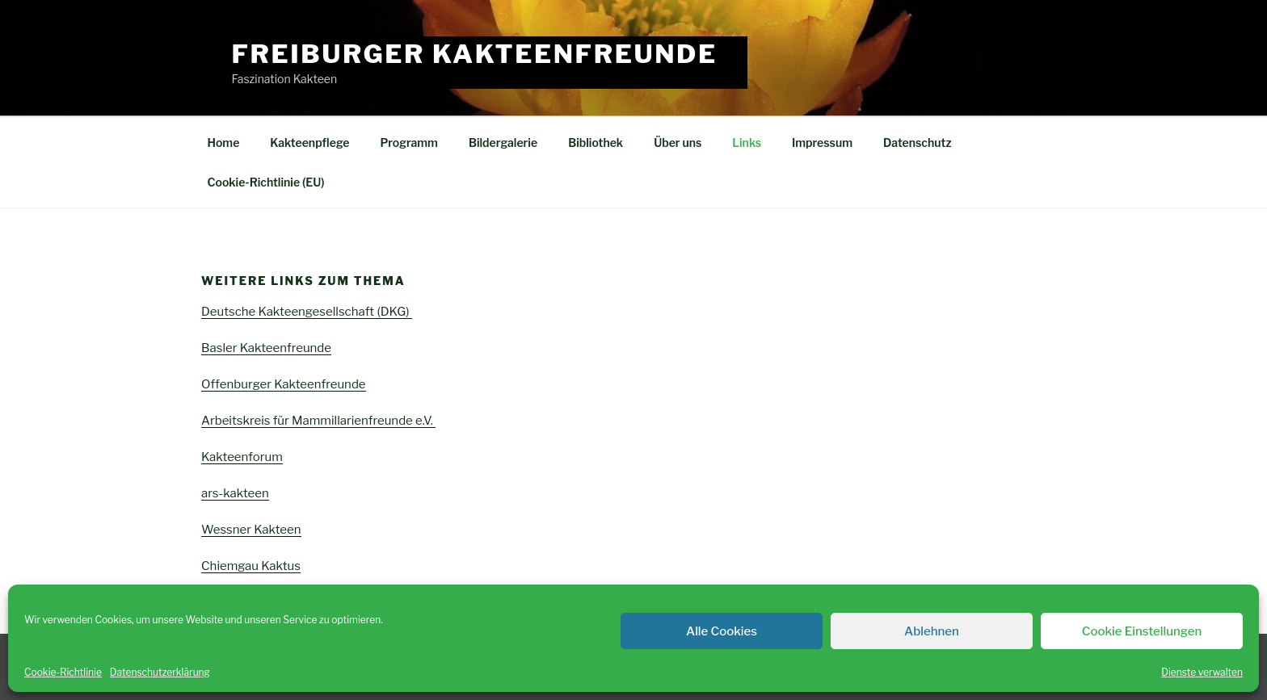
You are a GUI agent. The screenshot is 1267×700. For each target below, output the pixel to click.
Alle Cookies (721, 631)
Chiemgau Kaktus (251, 566)
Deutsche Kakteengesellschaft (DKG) (306, 311)
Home (224, 142)
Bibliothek (595, 142)
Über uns (677, 142)
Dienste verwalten (1202, 672)
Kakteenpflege (309, 142)
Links (746, 142)
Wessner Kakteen (251, 529)
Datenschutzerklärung (160, 672)
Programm (409, 142)
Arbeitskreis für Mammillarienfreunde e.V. (318, 420)
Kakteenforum (242, 457)
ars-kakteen (235, 493)
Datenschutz (917, 142)
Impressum (822, 142)
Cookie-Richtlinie (63, 672)
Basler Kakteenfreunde (266, 348)
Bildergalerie (503, 142)
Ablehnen (931, 631)
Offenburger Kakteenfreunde (283, 384)
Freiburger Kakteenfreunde (475, 53)
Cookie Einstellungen (1142, 631)
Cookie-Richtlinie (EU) (266, 182)
